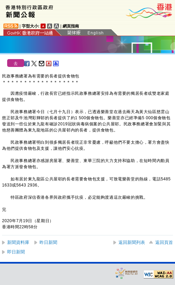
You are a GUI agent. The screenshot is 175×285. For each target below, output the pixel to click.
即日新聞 (16, 251)
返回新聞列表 (131, 242)
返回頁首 (164, 242)
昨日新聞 (48, 242)
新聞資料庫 (18, 242)
